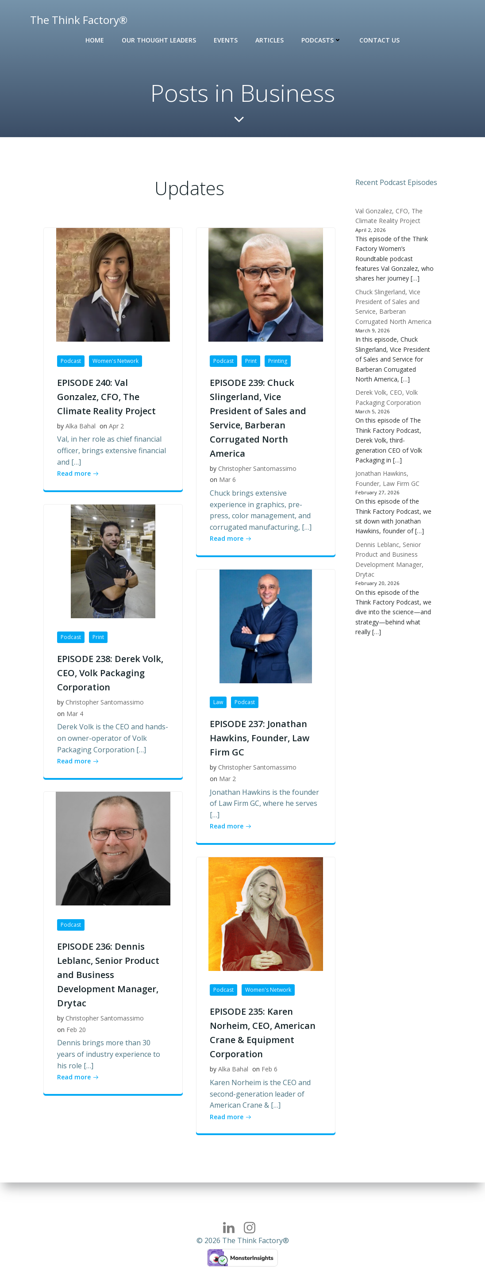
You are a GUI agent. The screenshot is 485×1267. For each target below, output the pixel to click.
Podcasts (321, 40)
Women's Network (115, 361)
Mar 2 (227, 779)
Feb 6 (269, 1070)
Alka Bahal (80, 426)
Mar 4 (74, 714)
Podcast (71, 361)
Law (218, 703)
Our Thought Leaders (159, 40)
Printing (277, 361)
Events (226, 40)
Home (94, 40)
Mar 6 (227, 480)
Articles (269, 40)
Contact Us (379, 40)
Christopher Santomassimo (257, 469)
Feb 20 (76, 1030)
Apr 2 (116, 426)
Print (251, 361)
